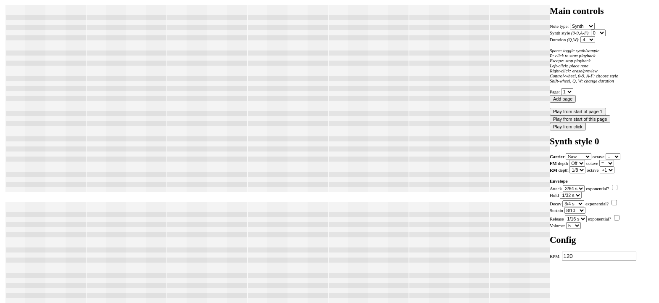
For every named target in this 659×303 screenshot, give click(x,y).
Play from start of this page (580, 119)
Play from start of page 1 (578, 111)
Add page (562, 98)
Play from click (568, 126)
